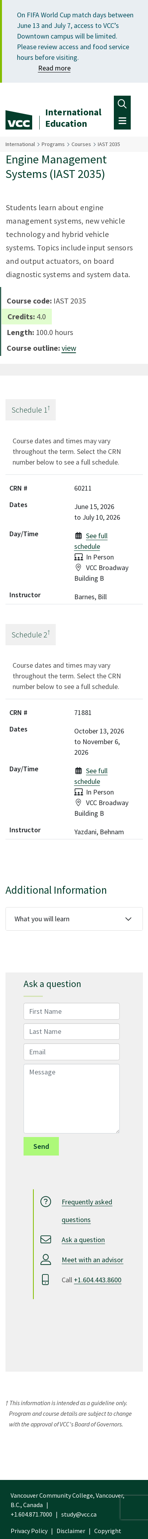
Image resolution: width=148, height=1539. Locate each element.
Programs (53, 144)
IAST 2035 (109, 144)
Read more (54, 67)
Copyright (107, 1531)
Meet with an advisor (92, 1259)
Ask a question (83, 1239)
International (20, 144)
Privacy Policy (29, 1531)
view (69, 348)
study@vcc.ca (79, 1514)
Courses (81, 144)
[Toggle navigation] (122, 104)
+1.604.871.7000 (31, 1514)
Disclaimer (71, 1531)
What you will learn (42, 918)
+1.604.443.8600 (97, 1279)
